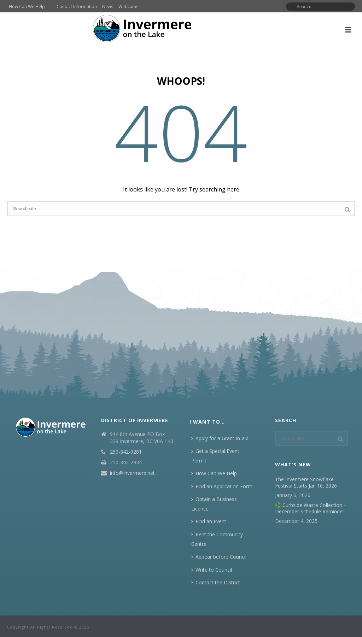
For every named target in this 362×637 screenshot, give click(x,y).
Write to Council (211, 569)
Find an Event (208, 521)
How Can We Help (214, 473)
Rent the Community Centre (217, 539)
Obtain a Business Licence (214, 504)
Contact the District (215, 582)
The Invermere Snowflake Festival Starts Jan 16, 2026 (306, 482)
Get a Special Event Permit (215, 456)
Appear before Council (218, 556)
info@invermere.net (132, 473)
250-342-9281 (126, 452)
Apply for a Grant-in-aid (220, 438)
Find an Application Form (221, 486)
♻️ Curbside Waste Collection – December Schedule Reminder (310, 508)
